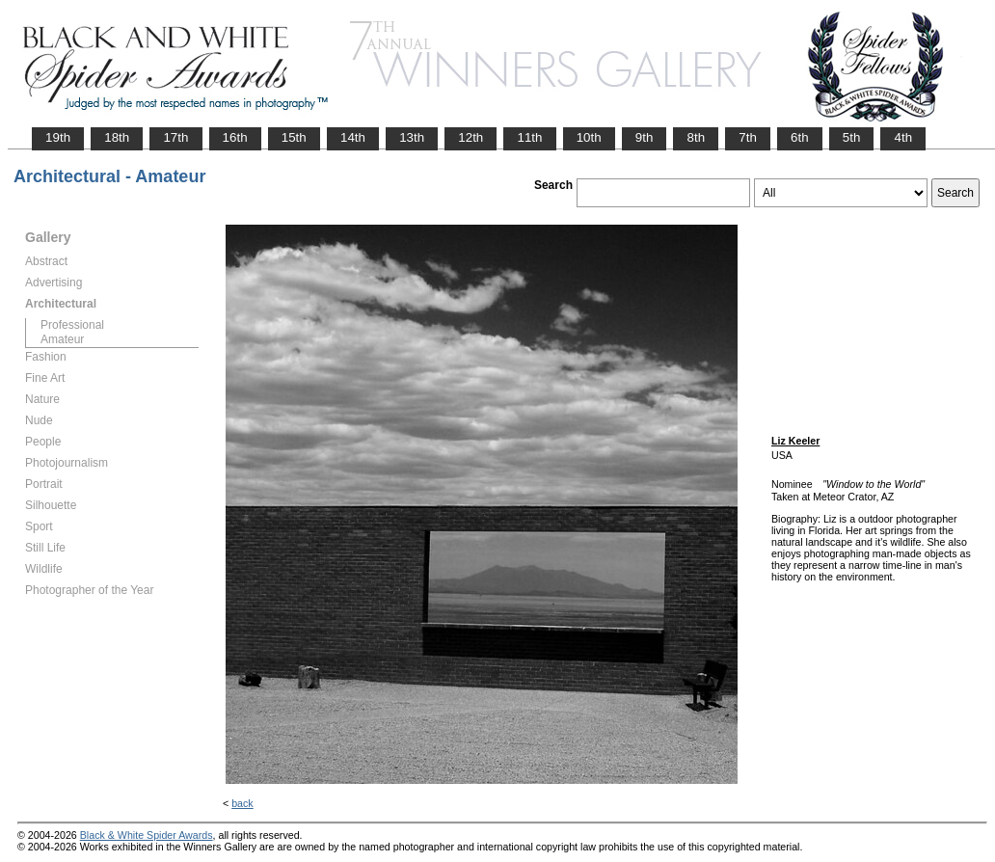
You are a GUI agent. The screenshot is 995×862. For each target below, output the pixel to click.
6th (800, 137)
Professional (72, 325)
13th (412, 137)
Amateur (62, 339)
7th (747, 137)
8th (695, 137)
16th (235, 137)
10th (589, 137)
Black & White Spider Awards (146, 835)
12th (470, 137)
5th (852, 137)
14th (353, 137)
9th (644, 137)
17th (175, 137)
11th (529, 137)
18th (117, 137)
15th (294, 137)
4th (903, 137)
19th (58, 137)
